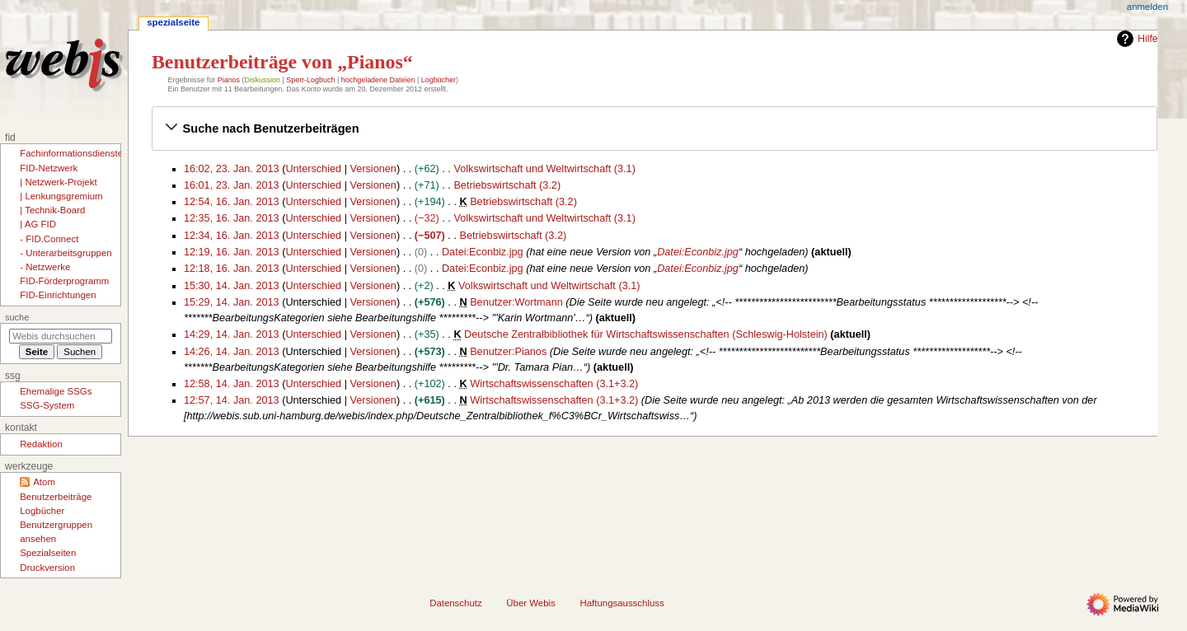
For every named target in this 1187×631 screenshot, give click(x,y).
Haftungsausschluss (621, 603)
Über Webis (530, 603)
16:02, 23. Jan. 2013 (231, 169)
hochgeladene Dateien (378, 80)
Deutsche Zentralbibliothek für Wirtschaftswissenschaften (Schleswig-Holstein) (646, 334)
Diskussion (262, 80)
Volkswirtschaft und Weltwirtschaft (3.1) (544, 169)
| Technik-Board (52, 210)
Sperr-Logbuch (310, 80)
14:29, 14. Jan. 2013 (231, 334)
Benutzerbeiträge (55, 497)
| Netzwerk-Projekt (58, 182)
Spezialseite (173, 22)
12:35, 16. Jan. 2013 (231, 218)
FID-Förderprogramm (64, 281)
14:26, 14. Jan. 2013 (231, 352)
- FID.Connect (49, 239)
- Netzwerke (45, 267)
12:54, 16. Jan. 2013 (231, 202)
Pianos (229, 80)
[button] (655, 128)
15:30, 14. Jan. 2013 (231, 286)
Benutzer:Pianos (508, 352)
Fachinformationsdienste (71, 153)
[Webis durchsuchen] (60, 336)
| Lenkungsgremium (61, 196)
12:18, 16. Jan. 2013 (231, 268)
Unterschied (313, 169)
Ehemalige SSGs (55, 391)
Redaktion (41, 444)
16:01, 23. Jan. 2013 (231, 185)
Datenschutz (455, 603)
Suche (17, 317)
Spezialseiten (48, 553)
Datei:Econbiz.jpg (482, 252)
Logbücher (438, 80)
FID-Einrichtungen (58, 295)
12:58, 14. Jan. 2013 (231, 384)
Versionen (373, 169)
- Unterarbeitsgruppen (65, 253)
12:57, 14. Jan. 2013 (231, 400)
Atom (44, 482)
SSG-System (47, 405)
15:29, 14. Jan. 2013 (231, 302)
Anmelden (1147, 7)
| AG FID (38, 224)
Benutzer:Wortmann (516, 302)
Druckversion (47, 568)
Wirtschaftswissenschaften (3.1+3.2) (554, 384)
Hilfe (1135, 38)
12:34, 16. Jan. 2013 (231, 235)
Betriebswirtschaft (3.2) (507, 185)
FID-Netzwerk (48, 168)
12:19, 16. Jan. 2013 (231, 252)
